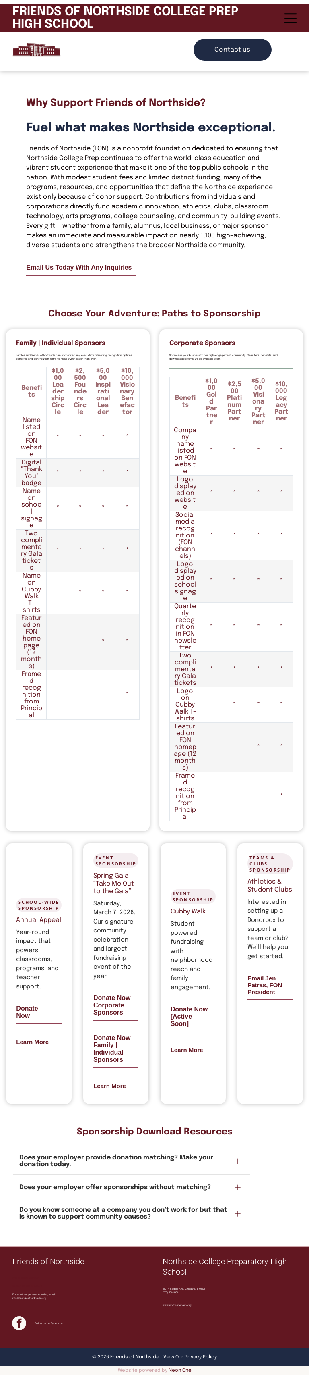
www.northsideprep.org (177, 1305)
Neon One (180, 1370)
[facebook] (19, 1324)
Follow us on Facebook (49, 1323)
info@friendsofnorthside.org (29, 1298)
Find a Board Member (25, 1278)
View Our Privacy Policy (190, 1357)
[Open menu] (290, 18)
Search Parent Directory (27, 1286)
